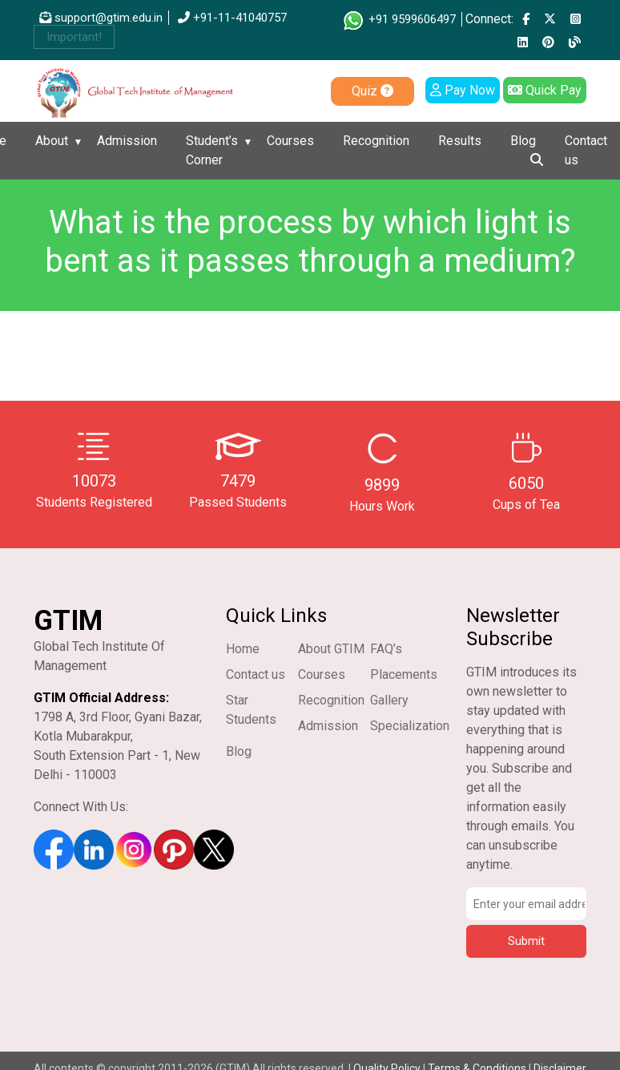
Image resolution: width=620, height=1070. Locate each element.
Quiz (372, 91)
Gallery (389, 700)
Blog (523, 140)
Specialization (409, 725)
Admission (127, 140)
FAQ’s (386, 648)
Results (459, 140)
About (51, 140)
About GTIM (331, 648)
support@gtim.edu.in (101, 17)
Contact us (586, 150)
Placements (403, 674)
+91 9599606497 (398, 19)
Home (243, 648)
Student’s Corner (212, 150)
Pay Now (462, 90)
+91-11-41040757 (232, 17)
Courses (290, 140)
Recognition (376, 140)
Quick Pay (545, 90)
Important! (74, 37)
